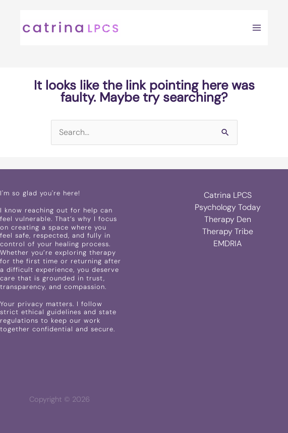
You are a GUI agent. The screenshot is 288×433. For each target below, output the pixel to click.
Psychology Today (228, 207)
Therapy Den (227, 219)
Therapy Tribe (227, 231)
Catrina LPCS (228, 195)
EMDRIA (227, 243)
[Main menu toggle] (257, 28)
